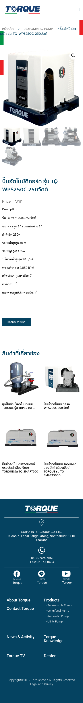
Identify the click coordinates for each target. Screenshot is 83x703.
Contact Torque (20, 608)
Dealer (50, 655)
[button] (79, 9)
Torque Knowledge (54, 638)
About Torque (19, 600)
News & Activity (21, 636)
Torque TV (16, 655)
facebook (17, 579)
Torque (17, 582)
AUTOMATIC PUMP (38, 28)
